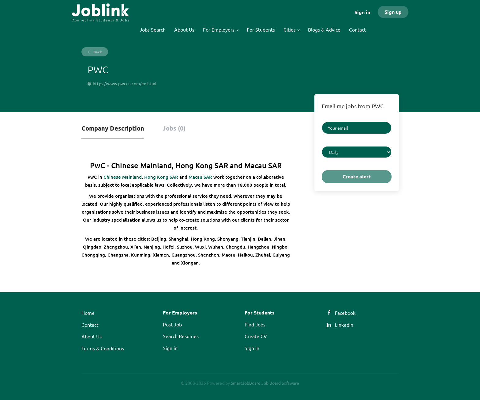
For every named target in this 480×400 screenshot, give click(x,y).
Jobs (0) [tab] (174, 128)
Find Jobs (255, 324)
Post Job (172, 324)
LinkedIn (344, 325)
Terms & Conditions (102, 348)
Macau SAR (200, 177)
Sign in (362, 12)
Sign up (393, 12)
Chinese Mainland (122, 177)
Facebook (345, 313)
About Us (91, 336)
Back (97, 51)
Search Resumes (181, 336)
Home (88, 313)
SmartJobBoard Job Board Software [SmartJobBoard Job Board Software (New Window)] (265, 383)
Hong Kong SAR (161, 177)
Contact (89, 325)
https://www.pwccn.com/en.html (124, 83)
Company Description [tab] (112, 128)
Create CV (256, 336)
